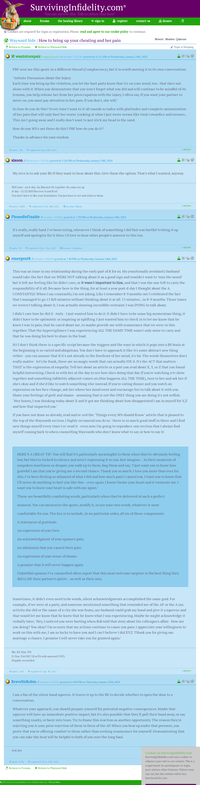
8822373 (187, 761)
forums (44, 21)
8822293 (187, 671)
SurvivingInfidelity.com (78, 7)
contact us (143, 21)
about (27, 21)
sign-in (97, 21)
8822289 (187, 247)
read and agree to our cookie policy (104, 32)
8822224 (187, 149)
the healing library (70, 21)
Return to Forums (17, 47)
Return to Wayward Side (51, 47)
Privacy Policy (54, 782)
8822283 (187, 206)
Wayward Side (23, 40)
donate (165, 21)
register (120, 21)
